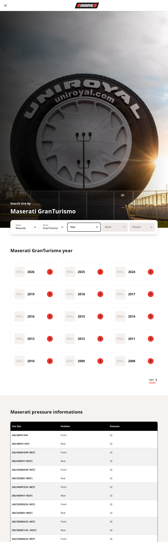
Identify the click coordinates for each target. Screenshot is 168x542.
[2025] (84, 272)
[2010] (33, 361)
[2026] (33, 272)
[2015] (84, 316)
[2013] (33, 339)
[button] (34, 227)
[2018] (84, 294)
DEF (153, 380)
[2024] (134, 272)
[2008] (134, 361)
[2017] (134, 294)
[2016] (33, 316)
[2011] (134, 339)
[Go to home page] (87, 5)
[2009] (84, 361)
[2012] (84, 339)
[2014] (134, 316)
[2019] (33, 294)
